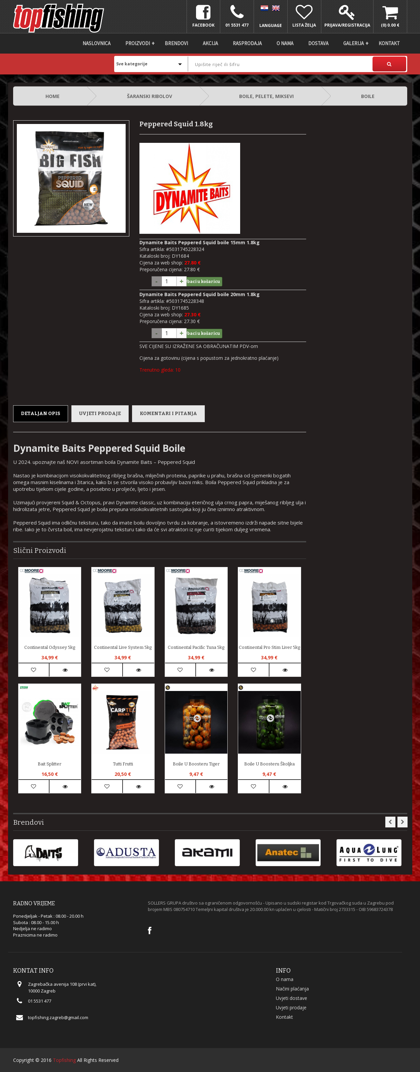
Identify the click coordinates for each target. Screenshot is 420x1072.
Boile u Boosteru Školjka (269, 763)
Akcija (210, 43)
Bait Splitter (49, 763)
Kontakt (389, 43)
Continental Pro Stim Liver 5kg (269, 647)
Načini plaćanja (292, 988)
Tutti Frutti (123, 763)
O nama (285, 43)
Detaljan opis (40, 413)
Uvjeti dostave (291, 998)
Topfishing (64, 1060)
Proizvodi (137, 43)
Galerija (353, 43)
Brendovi (176, 43)
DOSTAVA (318, 43)
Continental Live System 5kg (123, 647)
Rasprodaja (247, 43)
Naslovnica (96, 43)
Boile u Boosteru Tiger (196, 763)
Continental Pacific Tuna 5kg (196, 647)
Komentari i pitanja (168, 413)
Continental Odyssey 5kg (49, 647)
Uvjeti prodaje (100, 413)
